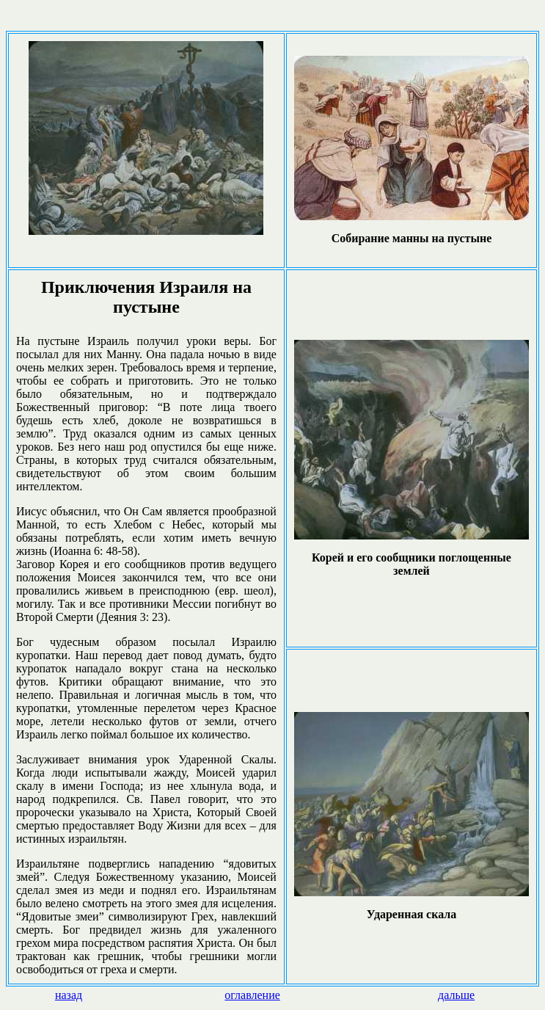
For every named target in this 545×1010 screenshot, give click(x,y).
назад (68, 995)
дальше (456, 995)
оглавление (252, 995)
